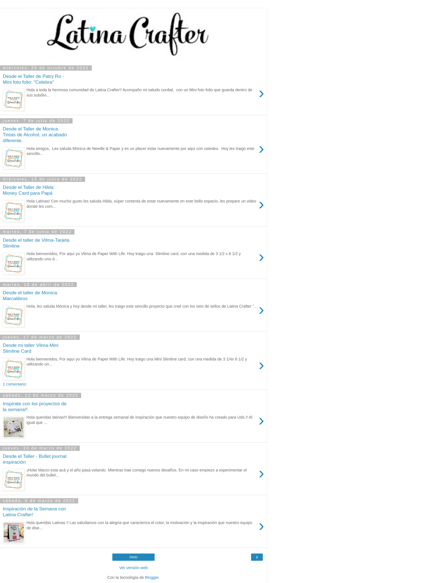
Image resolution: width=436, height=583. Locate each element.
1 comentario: (15, 384)
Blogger (152, 577)
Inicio (133, 557)
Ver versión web (133, 567)
